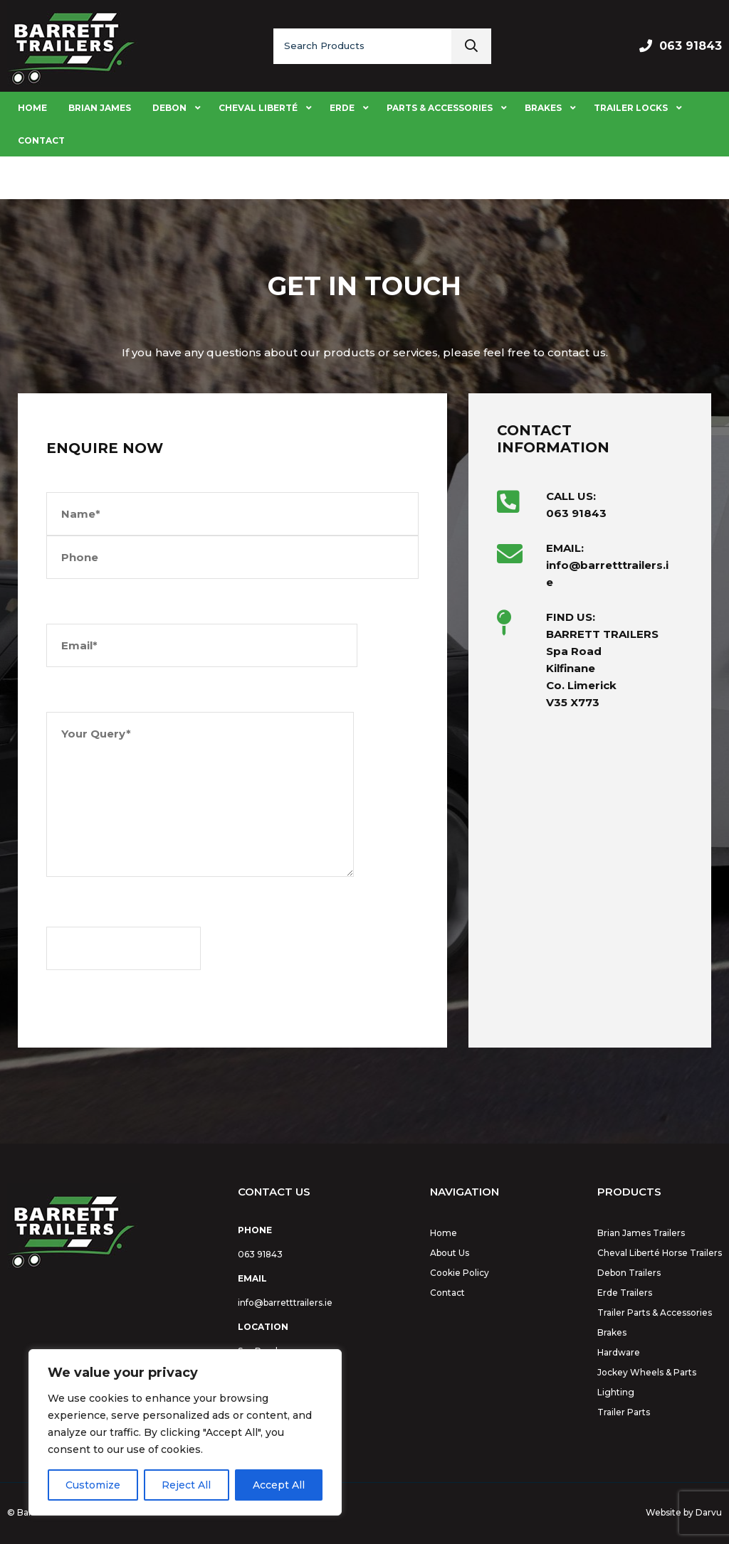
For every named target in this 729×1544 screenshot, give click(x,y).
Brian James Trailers (641, 1233)
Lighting (615, 1392)
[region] (185, 1432)
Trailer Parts (623, 1412)
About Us (449, 1252)
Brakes (611, 1332)
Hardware (618, 1352)
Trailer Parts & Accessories (654, 1312)
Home (443, 1233)
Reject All (186, 1485)
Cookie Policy (459, 1272)
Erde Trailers (624, 1292)
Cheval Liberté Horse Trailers (659, 1252)
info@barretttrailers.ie (285, 1302)
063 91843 (690, 46)
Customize (92, 1485)
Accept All (279, 1485)
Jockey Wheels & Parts (646, 1372)
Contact (447, 1292)
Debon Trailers (629, 1272)
